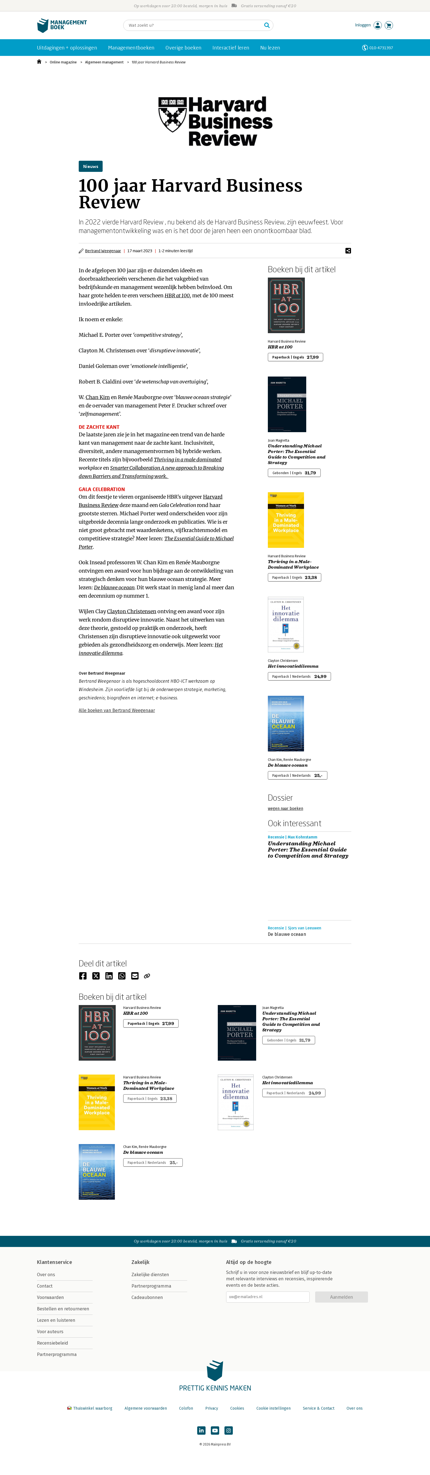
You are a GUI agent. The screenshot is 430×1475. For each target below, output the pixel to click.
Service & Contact (318, 1408)
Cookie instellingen (273, 1408)
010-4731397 (381, 47)
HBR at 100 (177, 295)
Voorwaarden (50, 1297)
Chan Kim (98, 397)
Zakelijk (140, 1262)
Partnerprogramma (57, 1354)
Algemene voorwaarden (146, 1408)
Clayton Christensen (131, 611)
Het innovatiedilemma (293, 666)
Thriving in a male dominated (188, 459)
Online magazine (63, 62)
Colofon (186, 1408)
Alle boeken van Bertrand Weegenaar (117, 710)
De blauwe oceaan (114, 587)
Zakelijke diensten (150, 1274)
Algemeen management (104, 62)
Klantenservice (54, 1262)
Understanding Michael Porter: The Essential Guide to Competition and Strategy (297, 454)
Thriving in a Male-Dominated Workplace (293, 564)
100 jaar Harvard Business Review (159, 62)
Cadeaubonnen (147, 1297)
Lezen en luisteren (56, 1320)
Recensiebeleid (52, 1343)
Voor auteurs (50, 1331)
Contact (45, 1286)
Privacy (211, 1408)
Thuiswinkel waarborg (90, 1408)
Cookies (237, 1408)
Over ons (46, 1274)
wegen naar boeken (285, 808)
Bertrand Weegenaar (103, 250)
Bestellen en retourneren (63, 1308)
